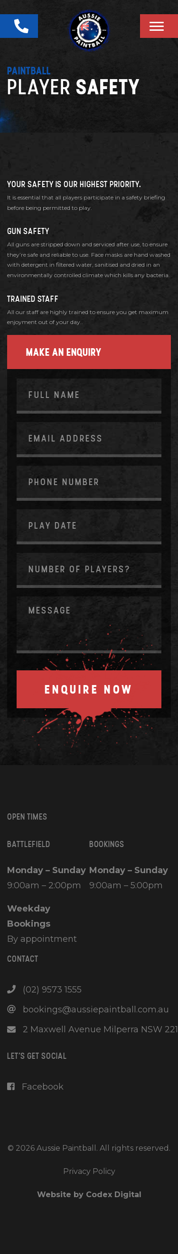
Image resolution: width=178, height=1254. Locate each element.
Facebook (35, 1087)
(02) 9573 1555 (44, 989)
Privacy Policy (89, 1171)
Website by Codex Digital (89, 1194)
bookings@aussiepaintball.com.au (88, 1009)
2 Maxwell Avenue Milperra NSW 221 (92, 1029)
